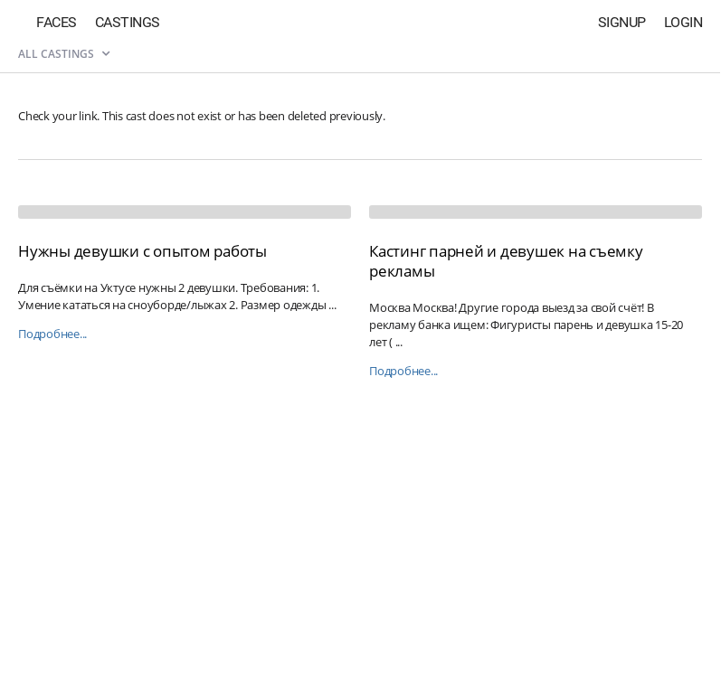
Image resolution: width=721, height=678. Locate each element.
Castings (127, 22)
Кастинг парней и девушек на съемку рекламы (506, 260)
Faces (56, 22)
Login (683, 22)
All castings (63, 53)
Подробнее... (52, 334)
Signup (622, 22)
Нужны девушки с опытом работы (142, 250)
